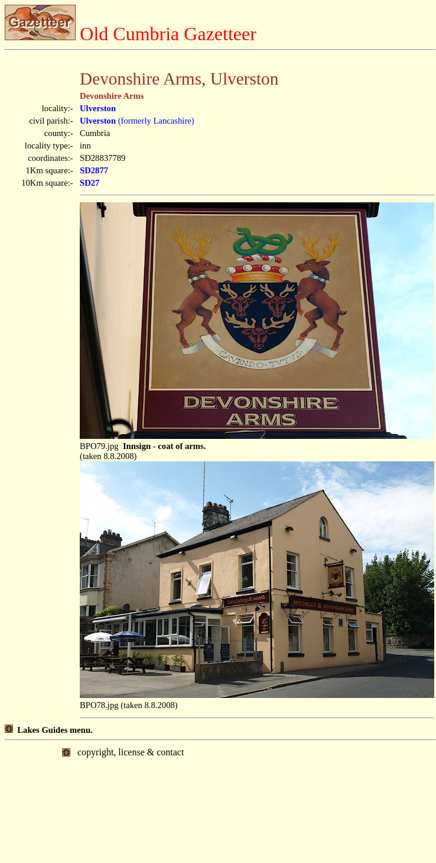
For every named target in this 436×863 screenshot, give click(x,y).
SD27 (89, 183)
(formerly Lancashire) (137, 120)
